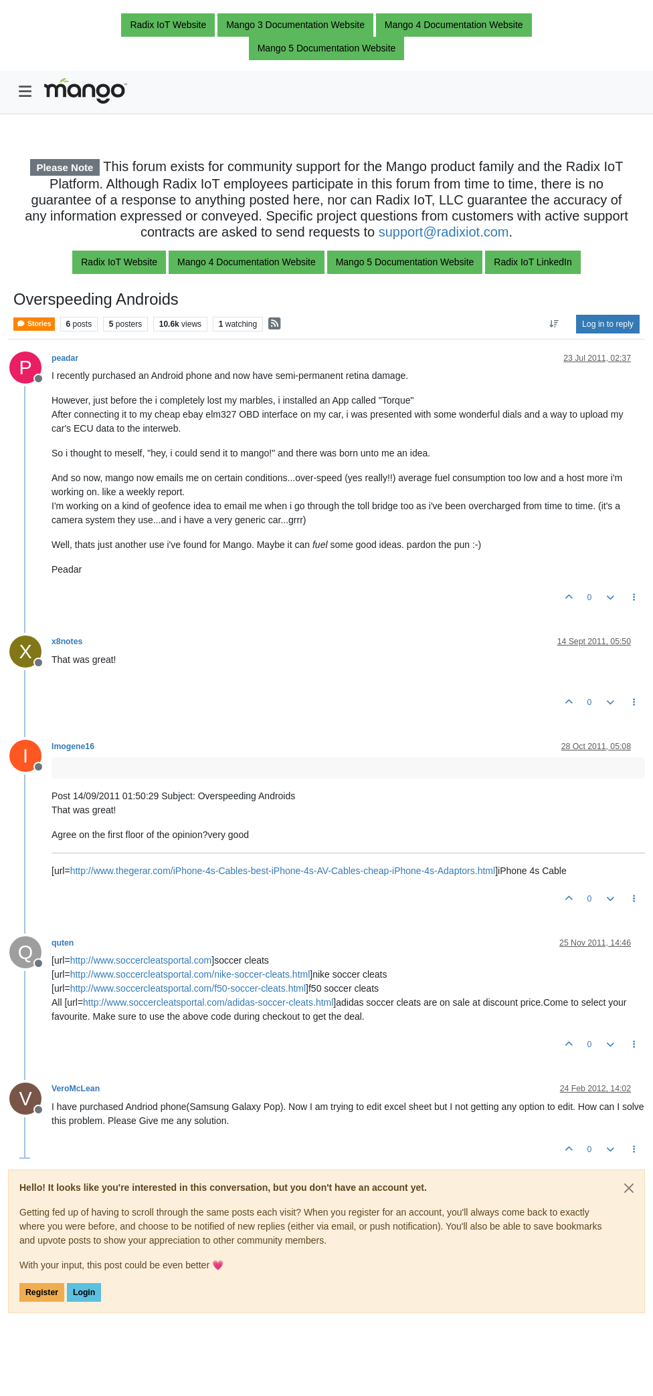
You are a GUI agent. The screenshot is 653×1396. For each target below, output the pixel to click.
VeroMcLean (76, 1088)
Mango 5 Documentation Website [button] (327, 48)
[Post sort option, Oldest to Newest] (554, 324)
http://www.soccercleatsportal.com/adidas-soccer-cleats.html (208, 1002)
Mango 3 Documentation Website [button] (295, 24)
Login (84, 1292)
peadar (65, 358)
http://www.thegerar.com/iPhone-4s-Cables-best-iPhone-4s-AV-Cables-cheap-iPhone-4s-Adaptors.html (283, 870)
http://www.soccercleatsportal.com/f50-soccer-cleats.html (188, 988)
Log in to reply (608, 324)
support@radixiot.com (444, 232)
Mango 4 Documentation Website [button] (454, 24)
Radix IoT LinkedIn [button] (532, 262)
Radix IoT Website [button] (168, 24)
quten (63, 943)
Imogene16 (73, 746)
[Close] (629, 1188)
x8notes (67, 641)
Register (41, 1292)
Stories (34, 323)
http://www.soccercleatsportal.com (141, 960)
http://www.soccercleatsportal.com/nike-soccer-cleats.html (190, 974)
